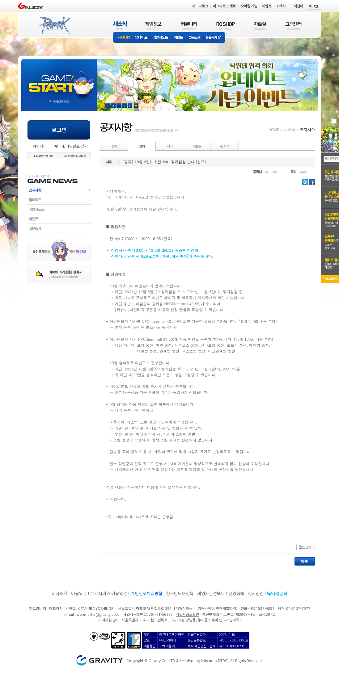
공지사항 (123, 38)
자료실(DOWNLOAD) (260, 25)
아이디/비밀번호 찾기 (70, 145)
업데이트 (141, 38)
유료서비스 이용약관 (109, 593)
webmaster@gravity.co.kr (98, 614)
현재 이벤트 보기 (136, 105)
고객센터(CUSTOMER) (293, 25)
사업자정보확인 (187, 614)
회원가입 (39, 145)
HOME (274, 129)
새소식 (289, 129)
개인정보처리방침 (146, 593)
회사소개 (59, 593)
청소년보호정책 (179, 593)
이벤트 (178, 38)
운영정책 (236, 593)
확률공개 (214, 38)
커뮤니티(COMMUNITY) (189, 25)
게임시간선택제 (211, 593)
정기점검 (256, 593)
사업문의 (279, 593)
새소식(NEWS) (120, 25)
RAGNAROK (54, 25)
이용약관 (79, 593)
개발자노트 (160, 38)
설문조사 (194, 38)
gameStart (59, 79)
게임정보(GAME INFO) (153, 25)
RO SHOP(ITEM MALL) (225, 25)
